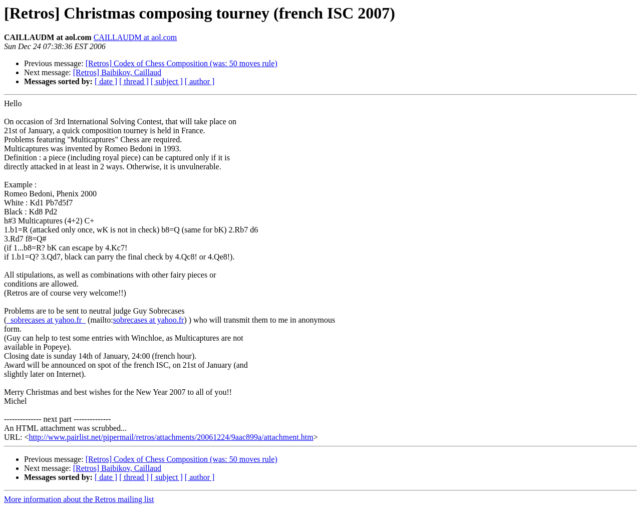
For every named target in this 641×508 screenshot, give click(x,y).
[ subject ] (167, 81)
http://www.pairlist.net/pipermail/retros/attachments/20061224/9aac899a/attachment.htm (171, 437)
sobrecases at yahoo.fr (148, 320)
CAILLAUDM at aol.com (135, 37)
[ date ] (106, 81)
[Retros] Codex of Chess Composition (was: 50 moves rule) (181, 63)
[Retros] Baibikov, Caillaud (117, 72)
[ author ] (200, 81)
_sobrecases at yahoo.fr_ (46, 320)
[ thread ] (134, 81)
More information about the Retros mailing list (79, 499)
